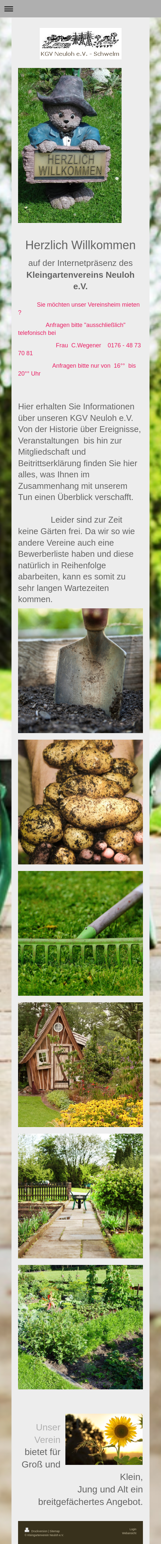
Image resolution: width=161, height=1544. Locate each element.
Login (133, 1529)
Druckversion (36, 1531)
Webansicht (129, 1533)
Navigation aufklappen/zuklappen (80, 9)
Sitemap (55, 1531)
